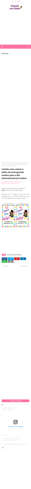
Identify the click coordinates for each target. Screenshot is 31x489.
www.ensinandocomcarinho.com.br (12, 181)
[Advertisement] (15, 27)
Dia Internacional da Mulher (17, 162)
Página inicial (5, 162)
